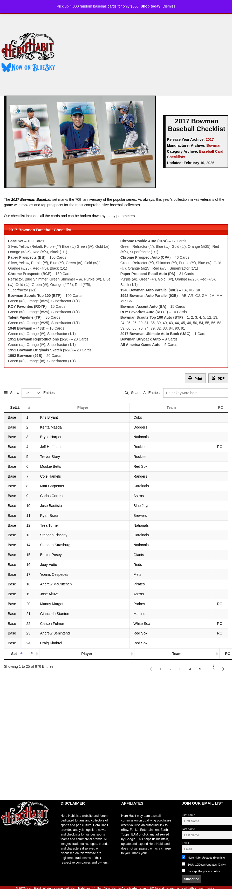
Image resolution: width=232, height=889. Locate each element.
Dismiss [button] (168, 6)
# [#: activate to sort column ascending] (35, 407)
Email (185, 843)
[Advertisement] (147, 52)
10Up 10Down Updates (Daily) (204, 864)
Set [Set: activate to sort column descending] (13, 407)
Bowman (213, 145)
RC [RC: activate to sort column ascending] (220, 407)
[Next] (223, 669)
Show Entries (32, 393)
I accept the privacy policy (204, 871)
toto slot (5, 838)
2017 (210, 139)
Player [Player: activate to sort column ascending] (90, 407)
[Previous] (150, 669)
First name (188, 815)
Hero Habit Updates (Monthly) (203, 857)
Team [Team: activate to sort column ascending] (173, 407)
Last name (188, 829)
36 (214, 666)
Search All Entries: (179, 393)
